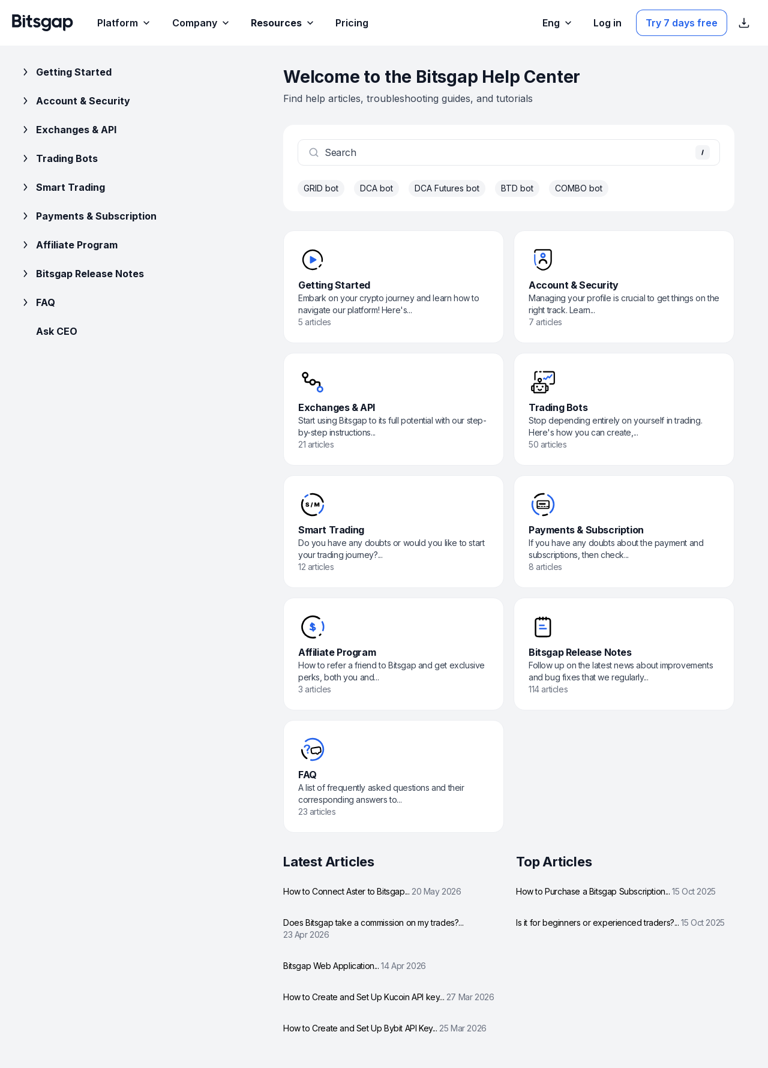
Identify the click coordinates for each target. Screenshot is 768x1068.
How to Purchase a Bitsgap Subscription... (616, 891)
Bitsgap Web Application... (354, 966)
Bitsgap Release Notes (81, 274)
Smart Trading (62, 187)
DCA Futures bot (447, 188)
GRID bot (321, 188)
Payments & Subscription (88, 216)
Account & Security (74, 101)
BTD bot (517, 188)
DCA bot (376, 188)
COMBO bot (578, 188)
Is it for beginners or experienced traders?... (620, 922)
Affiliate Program (68, 245)
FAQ (37, 302)
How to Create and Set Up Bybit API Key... (385, 1028)
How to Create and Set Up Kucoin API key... (388, 997)
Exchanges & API (67, 130)
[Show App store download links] (744, 23)
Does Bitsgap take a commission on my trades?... (373, 928)
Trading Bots (58, 158)
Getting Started (65, 72)
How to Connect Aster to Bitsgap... (372, 891)
